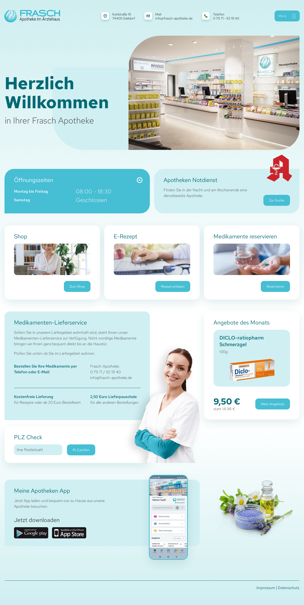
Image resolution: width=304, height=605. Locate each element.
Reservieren (275, 286)
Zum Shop (77, 286)
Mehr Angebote (272, 404)
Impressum (265, 588)
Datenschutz (288, 588)
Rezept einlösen (173, 286)
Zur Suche (276, 200)
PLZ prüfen (81, 450)
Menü (287, 16)
